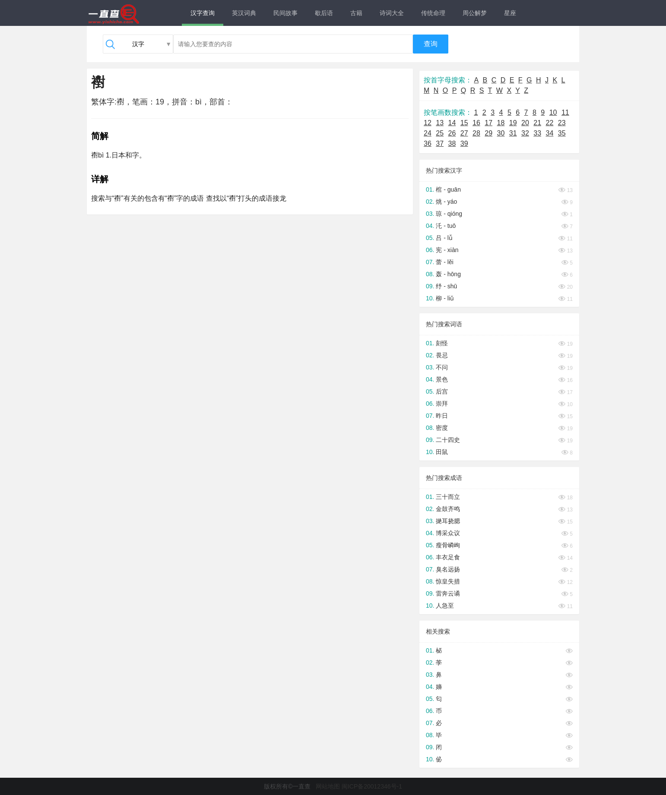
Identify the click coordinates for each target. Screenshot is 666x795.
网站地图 (328, 786)
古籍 (356, 12)
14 (452, 122)
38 (452, 143)
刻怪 (442, 343)
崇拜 (442, 403)
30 (501, 133)
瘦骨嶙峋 (448, 545)
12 (427, 122)
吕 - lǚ (444, 237)
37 (440, 143)
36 (427, 143)
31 (513, 133)
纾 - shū (446, 286)
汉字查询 (202, 12)
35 (562, 133)
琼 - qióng (449, 213)
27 (464, 133)
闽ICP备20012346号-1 (372, 786)
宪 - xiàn (447, 249)
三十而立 (448, 496)
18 (501, 122)
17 (488, 122)
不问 (442, 367)
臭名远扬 (448, 569)
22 (550, 122)
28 (476, 133)
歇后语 (324, 12)
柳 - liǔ (445, 298)
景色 (442, 379)
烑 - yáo (446, 201)
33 (537, 133)
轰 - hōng (448, 274)
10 (553, 112)
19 (513, 122)
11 (565, 112)
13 (440, 122)
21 (537, 122)
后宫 (442, 391)
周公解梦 (475, 12)
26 (452, 133)
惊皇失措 (448, 581)
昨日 (442, 415)
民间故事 (285, 12)
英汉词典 (244, 12)
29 (488, 133)
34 (550, 133)
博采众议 (448, 533)
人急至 (445, 605)
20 (525, 122)
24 (427, 133)
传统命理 (433, 12)
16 (476, 122)
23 (562, 122)
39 (464, 143)
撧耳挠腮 (448, 520)
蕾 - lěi (444, 262)
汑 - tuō (446, 225)
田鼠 (442, 451)
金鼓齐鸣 (448, 508)
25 (440, 133)
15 (464, 122)
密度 (442, 427)
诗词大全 (392, 12)
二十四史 (448, 439)
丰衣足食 (448, 557)
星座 (510, 12)
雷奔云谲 (448, 593)
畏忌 (442, 355)
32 (525, 133)
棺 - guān (448, 189)
